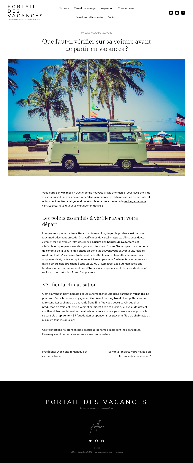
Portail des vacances (97, 402)
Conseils (85, 33)
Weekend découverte (101, 33)
